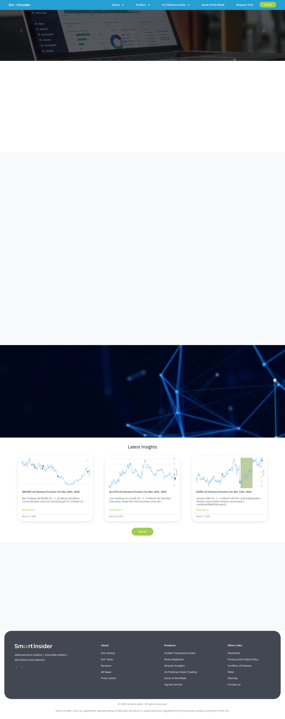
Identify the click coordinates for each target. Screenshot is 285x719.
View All (142, 531)
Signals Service (173, 684)
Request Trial (244, 5)
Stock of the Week (213, 5)
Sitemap (233, 678)
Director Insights (174, 665)
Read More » (28, 509)
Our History (108, 653)
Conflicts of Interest (240, 665)
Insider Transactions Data (179, 653)
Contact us (234, 684)
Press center (108, 678)
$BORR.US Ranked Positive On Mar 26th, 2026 (51, 491)
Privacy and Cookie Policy (243, 659)
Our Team (107, 659)
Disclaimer (234, 653)
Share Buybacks (173, 659)
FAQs (231, 672)
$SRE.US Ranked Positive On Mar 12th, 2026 (224, 491)
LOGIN (268, 5)
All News (106, 672)
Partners (106, 665)
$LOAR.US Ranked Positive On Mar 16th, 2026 (137, 491)
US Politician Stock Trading (180, 672)
